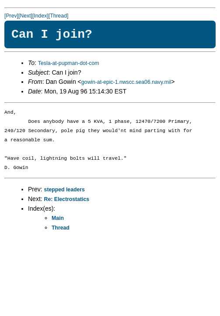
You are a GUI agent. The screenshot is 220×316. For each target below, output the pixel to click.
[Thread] (59, 16)
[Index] (40, 16)
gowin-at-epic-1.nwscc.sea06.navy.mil (126, 82)
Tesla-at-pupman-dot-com (68, 63)
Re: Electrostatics (67, 199)
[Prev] (11, 16)
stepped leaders (64, 190)
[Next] (25, 16)
